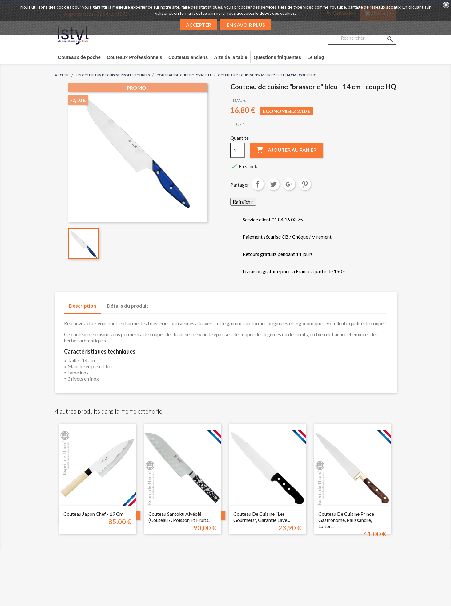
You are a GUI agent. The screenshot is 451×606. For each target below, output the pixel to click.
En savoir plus (246, 25)
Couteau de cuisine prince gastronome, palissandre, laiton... (346, 520)
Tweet (273, 184)
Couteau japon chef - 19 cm (93, 514)
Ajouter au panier (286, 150)
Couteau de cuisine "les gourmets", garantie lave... (261, 517)
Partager (258, 184)
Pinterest (305, 184)
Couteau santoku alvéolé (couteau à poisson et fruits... (179, 517)
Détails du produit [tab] (127, 306)
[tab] (159, 302)
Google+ (289, 184)
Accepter (198, 25)
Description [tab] (82, 306)
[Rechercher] (362, 38)
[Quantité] (237, 150)
